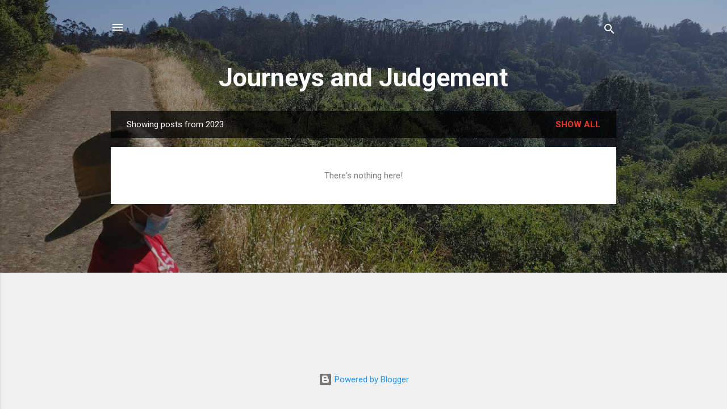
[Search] (609, 31)
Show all (577, 124)
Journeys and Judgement (363, 77)
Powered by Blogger (364, 379)
